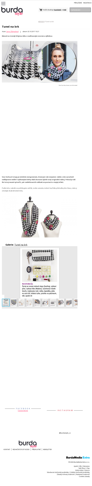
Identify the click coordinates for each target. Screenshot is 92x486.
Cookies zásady (84, 476)
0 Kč (64, 10)
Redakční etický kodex (21, 449)
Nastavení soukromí (83, 474)
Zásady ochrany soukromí (66, 474)
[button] (75, 250)
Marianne (86, 466)
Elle (80, 466)
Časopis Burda (23, 411)
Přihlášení (78, 3)
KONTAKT (7, 449)
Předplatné (36, 449)
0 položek (57, 10)
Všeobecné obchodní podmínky (58, 472)
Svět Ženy (82, 468)
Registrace (87, 3)
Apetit (76, 466)
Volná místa (79, 470)
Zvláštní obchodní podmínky (80, 472)
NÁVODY (41, 22)
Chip (88, 468)
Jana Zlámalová (12, 31)
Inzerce (87, 470)
